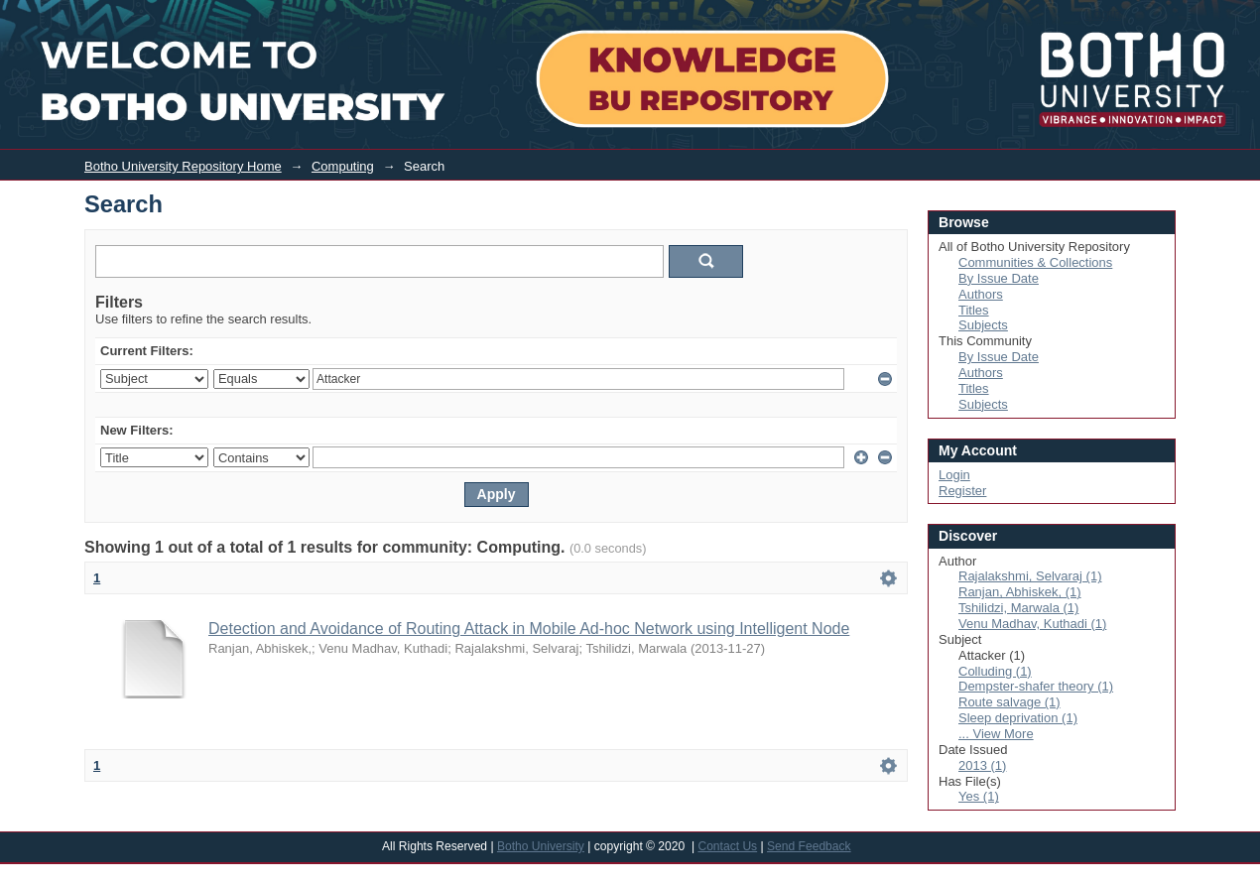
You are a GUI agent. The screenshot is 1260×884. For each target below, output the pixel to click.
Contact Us (727, 846)
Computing (343, 166)
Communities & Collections (1035, 262)
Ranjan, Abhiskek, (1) (1019, 591)
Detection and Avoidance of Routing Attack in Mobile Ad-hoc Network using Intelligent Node (528, 628)
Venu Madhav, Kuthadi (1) (1032, 623)
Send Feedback (809, 846)
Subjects (983, 324)
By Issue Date (998, 278)
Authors (980, 294)
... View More (996, 733)
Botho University (540, 846)
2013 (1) (982, 765)
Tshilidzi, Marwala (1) (1018, 607)
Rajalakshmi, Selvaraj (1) (1030, 575)
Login (1102, 13)
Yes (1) (978, 796)
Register (962, 490)
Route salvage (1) (1009, 702)
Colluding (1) (995, 671)
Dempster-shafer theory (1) (1035, 686)
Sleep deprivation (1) (1017, 717)
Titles (973, 310)
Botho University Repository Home (183, 166)
